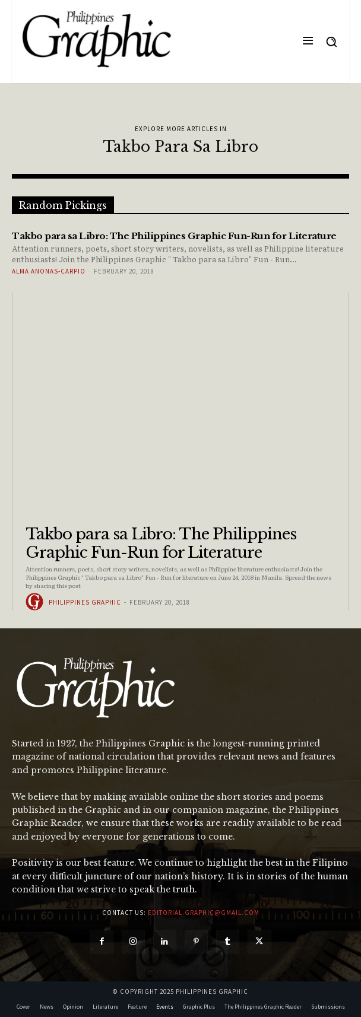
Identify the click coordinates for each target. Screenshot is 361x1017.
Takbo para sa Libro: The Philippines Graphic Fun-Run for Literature (161, 543)
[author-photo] (36, 602)
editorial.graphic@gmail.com (203, 912)
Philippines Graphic (85, 602)
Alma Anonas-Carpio (49, 271)
